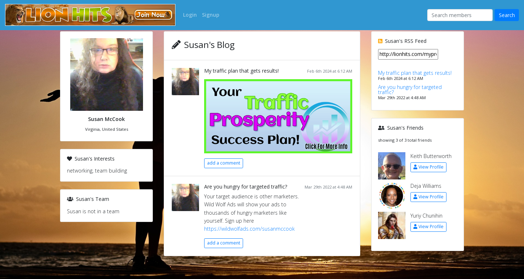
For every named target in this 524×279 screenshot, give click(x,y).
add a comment (223, 163)
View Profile (428, 167)
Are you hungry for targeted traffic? (245, 186)
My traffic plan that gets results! (241, 70)
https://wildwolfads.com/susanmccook (249, 228)
